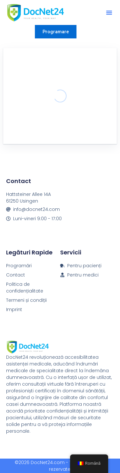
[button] (109, 12)
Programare (56, 32)
